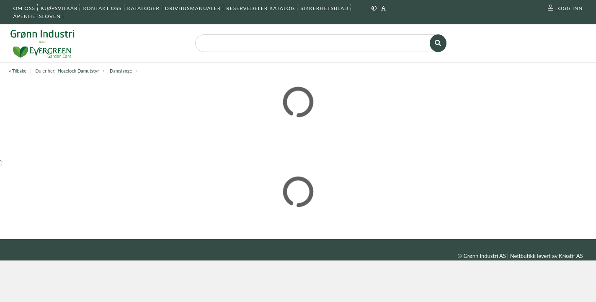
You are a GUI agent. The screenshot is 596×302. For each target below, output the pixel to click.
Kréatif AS (571, 256)
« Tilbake (18, 70)
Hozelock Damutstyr (78, 70)
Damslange (121, 70)
